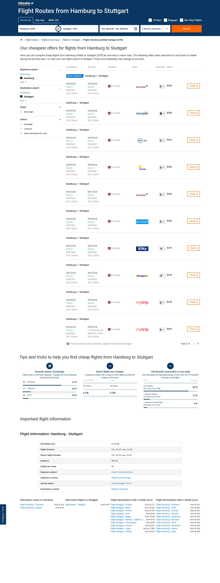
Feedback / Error (3, 514)
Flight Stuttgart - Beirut (121, 507)
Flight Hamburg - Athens (167, 528)
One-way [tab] (39, 20)
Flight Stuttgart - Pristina (121, 504)
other (23, 82)
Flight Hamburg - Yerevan (167, 510)
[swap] (58, 29)
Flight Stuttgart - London (121, 525)
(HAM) (122, 472)
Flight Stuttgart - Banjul (121, 516)
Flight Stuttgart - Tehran (121, 510)
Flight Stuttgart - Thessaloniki (123, 522)
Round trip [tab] (25, 20)
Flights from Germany (121, 478)
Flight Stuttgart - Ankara (121, 531)
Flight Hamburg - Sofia (166, 522)
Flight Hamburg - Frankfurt (31, 504)
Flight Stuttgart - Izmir (120, 513)
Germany (26, 74)
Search (186, 28)
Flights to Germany (120, 489)
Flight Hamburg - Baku (166, 531)
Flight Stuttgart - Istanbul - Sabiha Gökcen (128, 519)
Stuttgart (29, 96)
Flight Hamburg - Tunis (166, 507)
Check (193, 86)
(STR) (121, 483)
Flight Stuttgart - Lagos (121, 528)
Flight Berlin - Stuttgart (75, 504)
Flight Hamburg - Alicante (167, 513)
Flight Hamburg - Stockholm (168, 516)
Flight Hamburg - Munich (31, 507)
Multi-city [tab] (54, 20)
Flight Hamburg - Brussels (167, 519)
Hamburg (29, 78)
